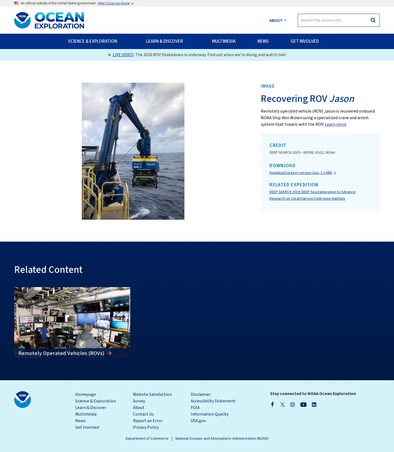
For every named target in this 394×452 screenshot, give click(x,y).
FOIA (195, 408)
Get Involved (87, 427)
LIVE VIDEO (123, 55)
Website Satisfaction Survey (152, 397)
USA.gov (198, 421)
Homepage (85, 394)
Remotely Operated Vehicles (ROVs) (62, 353)
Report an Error (148, 421)
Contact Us (143, 414)
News (80, 421)
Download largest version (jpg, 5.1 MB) (301, 173)
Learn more (335, 124)
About (138, 408)
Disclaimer (201, 394)
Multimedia (86, 414)
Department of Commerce (147, 438)
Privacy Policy (146, 427)
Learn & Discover (90, 408)
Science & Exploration (95, 401)
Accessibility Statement (213, 401)
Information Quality (209, 414)
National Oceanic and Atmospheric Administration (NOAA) (221, 438)
